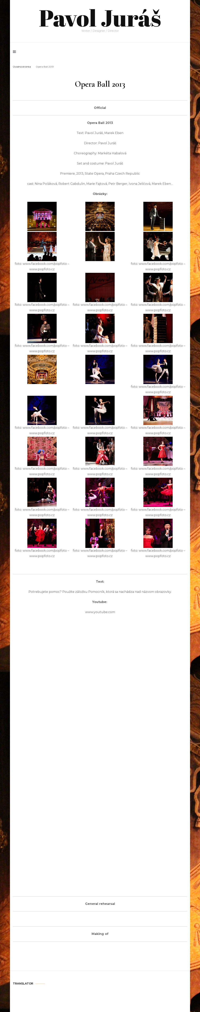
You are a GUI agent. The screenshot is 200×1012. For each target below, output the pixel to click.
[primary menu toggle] (15, 52)
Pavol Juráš (100, 17)
